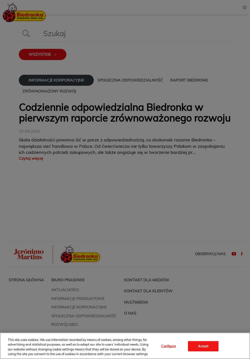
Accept (203, 346)
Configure (168, 346)
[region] (125, 346)
